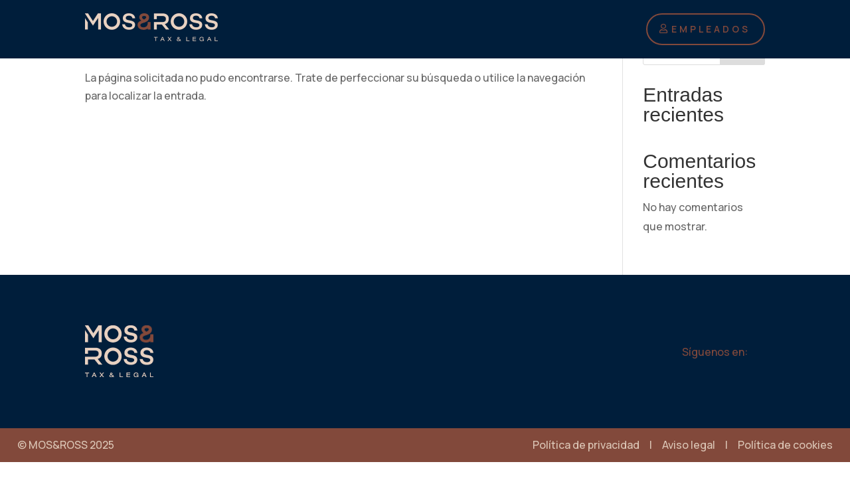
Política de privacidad (586, 445)
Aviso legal (688, 445)
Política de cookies (785, 445)
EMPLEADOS (710, 29)
